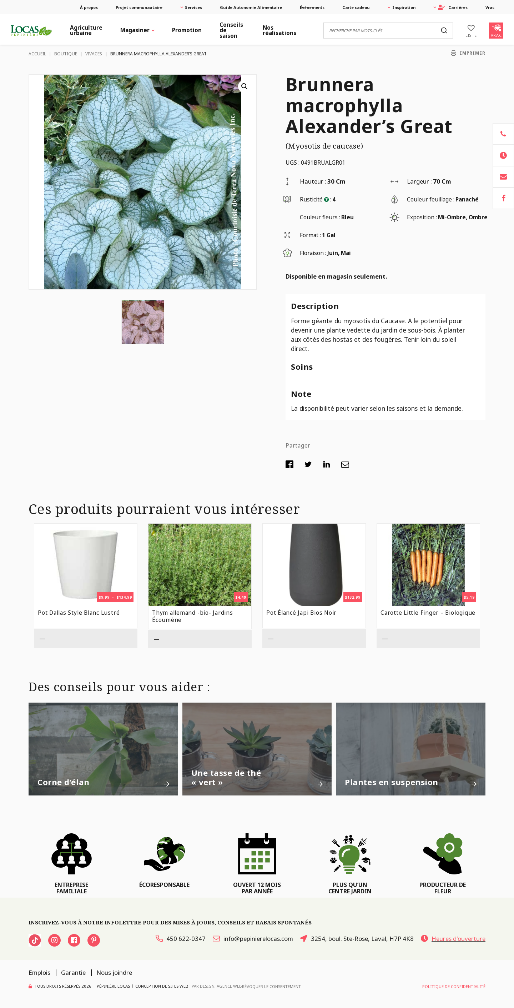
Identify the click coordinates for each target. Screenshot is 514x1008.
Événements (312, 7)
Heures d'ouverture (453, 938)
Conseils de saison (231, 30)
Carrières (453, 7)
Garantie (73, 972)
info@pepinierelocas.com (253, 938)
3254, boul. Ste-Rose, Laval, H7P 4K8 (357, 938)
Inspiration (403, 7)
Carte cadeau (356, 7)
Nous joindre (114, 972)
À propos (89, 7)
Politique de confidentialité (453, 986)
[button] (244, 86)
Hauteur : (313, 181)
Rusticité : (315, 199)
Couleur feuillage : (430, 199)
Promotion (187, 30)
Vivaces (93, 54)
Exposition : (422, 217)
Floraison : (313, 253)
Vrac (489, 7)
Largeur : (419, 181)
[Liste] (471, 30)
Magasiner (135, 30)
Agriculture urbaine (86, 30)
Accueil (37, 54)
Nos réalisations (279, 30)
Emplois (39, 972)
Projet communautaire (139, 7)
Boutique (65, 54)
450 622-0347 (181, 938)
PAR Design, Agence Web (217, 986)
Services (193, 7)
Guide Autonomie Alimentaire (251, 7)
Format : (310, 235)
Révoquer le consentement (271, 986)
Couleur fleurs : (320, 217)
